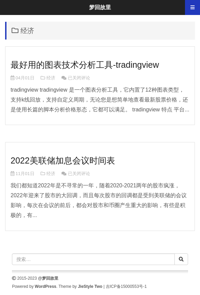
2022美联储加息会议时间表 (63, 160)
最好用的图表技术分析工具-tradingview (85, 64)
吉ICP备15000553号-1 (126, 286)
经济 (50, 77)
